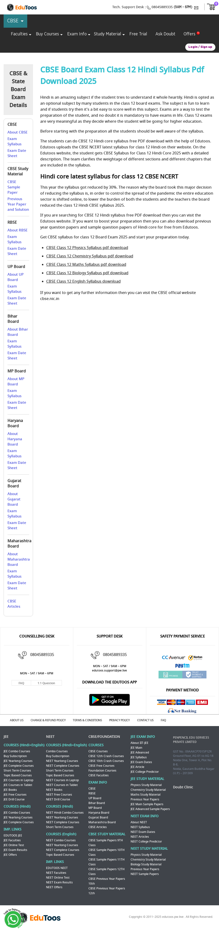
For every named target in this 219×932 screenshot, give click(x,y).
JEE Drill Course (14, 799)
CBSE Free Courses (101, 765)
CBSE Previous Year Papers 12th (106, 890)
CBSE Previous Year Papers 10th (106, 880)
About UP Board (15, 277)
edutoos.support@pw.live (109, 670)
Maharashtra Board (102, 822)
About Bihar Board (17, 332)
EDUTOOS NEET (57, 867)
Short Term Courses (17, 770)
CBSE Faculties (98, 775)
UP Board (94, 798)
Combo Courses (57, 751)
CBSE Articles (13, 604)
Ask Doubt (165, 34)
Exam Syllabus (14, 141)
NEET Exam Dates (143, 831)
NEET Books (54, 789)
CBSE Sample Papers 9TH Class (105, 842)
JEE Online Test (14, 845)
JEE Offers (10, 854)
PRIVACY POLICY (123, 720)
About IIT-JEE (139, 742)
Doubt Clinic (183, 786)
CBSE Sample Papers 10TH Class (106, 851)
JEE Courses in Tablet (18, 784)
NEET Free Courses (59, 794)
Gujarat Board (98, 817)
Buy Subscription (15, 755)
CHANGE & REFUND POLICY (49, 720)
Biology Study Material (146, 864)
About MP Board (15, 381)
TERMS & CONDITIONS (90, 720)
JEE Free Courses (15, 794)
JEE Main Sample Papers (147, 804)
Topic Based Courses (18, 775)
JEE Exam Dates (141, 762)
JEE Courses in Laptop (18, 780)
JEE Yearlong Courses (18, 760)
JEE (6, 736)
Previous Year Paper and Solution (18, 204)
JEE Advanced (140, 752)
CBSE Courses (98, 751)
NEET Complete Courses (62, 765)
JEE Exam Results (15, 849)
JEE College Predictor (145, 771)
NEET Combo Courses (61, 840)
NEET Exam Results (59, 882)
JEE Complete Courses (19, 765)
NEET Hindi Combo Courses (65, 812)
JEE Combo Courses (17, 751)
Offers (189, 34)
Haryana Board (98, 812)
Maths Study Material (145, 794)
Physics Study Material (146, 784)
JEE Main (136, 747)
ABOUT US (17, 720)
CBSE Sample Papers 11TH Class (106, 861)
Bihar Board (96, 802)
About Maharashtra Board (18, 559)
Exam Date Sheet (16, 153)
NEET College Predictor (146, 841)
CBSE (92, 788)
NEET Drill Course (58, 799)
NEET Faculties (56, 872)
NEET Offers (54, 887)
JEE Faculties (12, 840)
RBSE (92, 793)
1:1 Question (46, 683)
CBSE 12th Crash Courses (106, 755)
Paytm (182, 667)
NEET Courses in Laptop (62, 780)
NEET (50, 736)
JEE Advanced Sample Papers (150, 808)
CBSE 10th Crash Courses (106, 760)
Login (193, 47)
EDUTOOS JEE (13, 835)
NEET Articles (140, 836)
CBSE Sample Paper (13, 187)
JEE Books (10, 789)
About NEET (139, 822)
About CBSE (17, 132)
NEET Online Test (58, 877)
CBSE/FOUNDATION (104, 736)
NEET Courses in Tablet (62, 784)
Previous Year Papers (145, 799)
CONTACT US (149, 720)
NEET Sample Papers (145, 873)
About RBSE (17, 230)
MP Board (95, 807)
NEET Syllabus (140, 826)
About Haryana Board (14, 439)
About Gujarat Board (13, 499)
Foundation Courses (102, 770)
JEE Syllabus (139, 757)
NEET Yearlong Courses (62, 760)
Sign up (206, 47)
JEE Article (137, 766)
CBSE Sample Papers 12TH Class (106, 871)
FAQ (21, 683)
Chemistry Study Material (148, 789)
